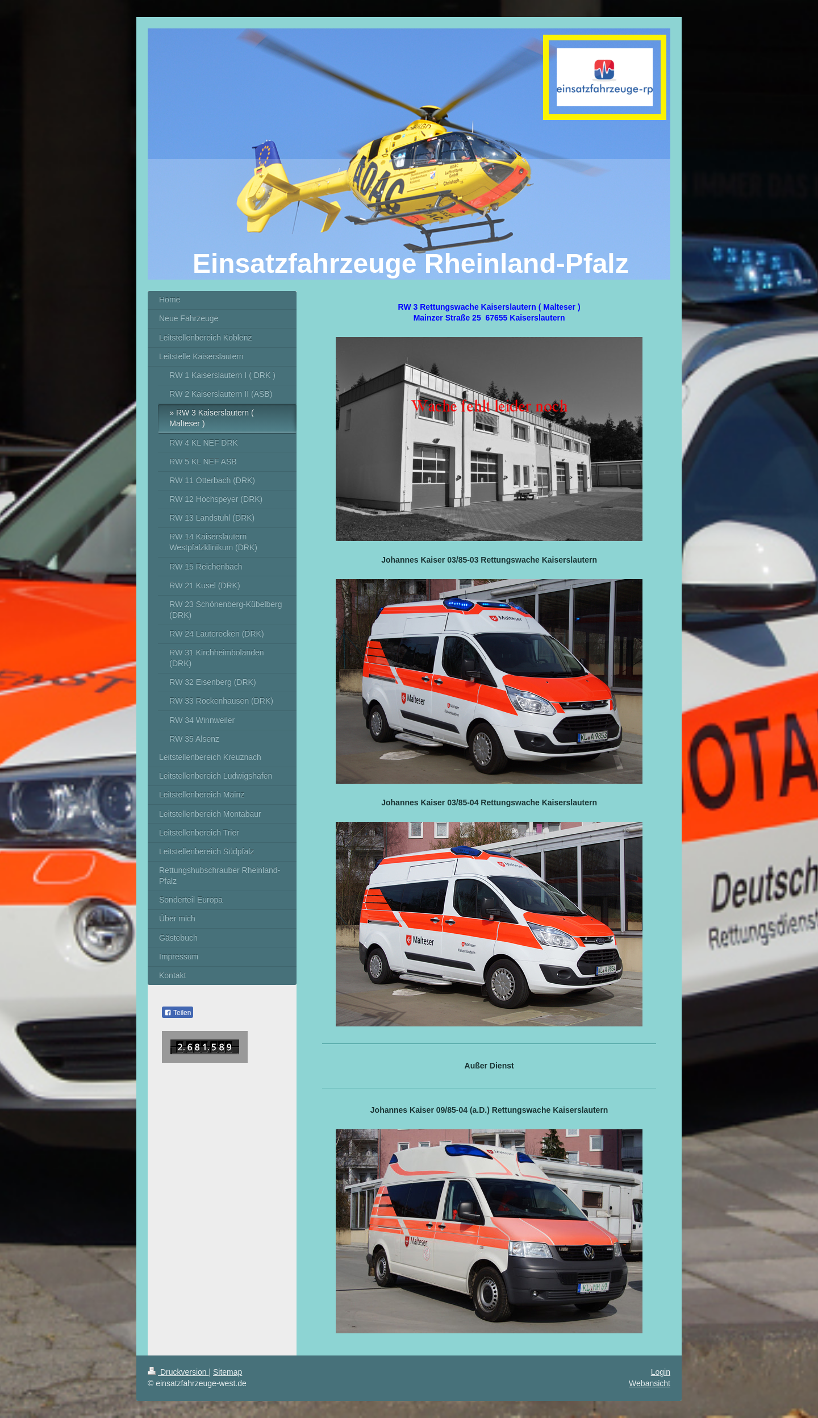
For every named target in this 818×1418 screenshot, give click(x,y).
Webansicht (649, 1383)
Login (660, 1372)
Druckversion (178, 1372)
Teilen (177, 1013)
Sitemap (227, 1372)
